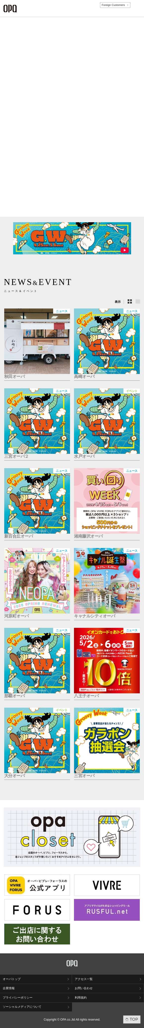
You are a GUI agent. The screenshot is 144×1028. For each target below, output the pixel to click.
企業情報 (9, 988)
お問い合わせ (84, 988)
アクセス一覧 (84, 979)
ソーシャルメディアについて (22, 1006)
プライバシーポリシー (18, 997)
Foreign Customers (113, 4)
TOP (134, 1019)
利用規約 (81, 997)
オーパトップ (12, 979)
